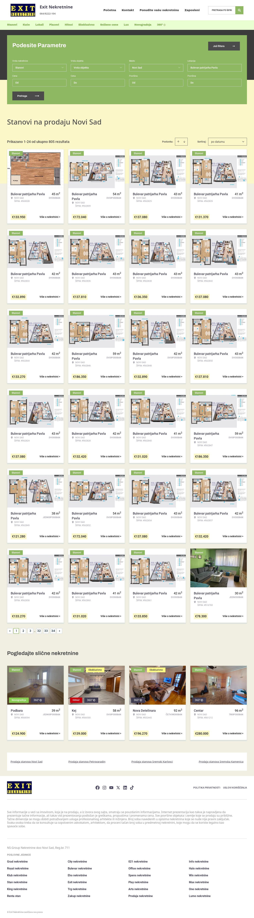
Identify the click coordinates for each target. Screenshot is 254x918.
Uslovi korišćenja (235, 786)
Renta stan (14, 895)
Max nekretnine (199, 881)
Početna (109, 10)
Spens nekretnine (139, 874)
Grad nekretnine (17, 860)
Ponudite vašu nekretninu (159, 10)
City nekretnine (77, 860)
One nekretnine (198, 888)
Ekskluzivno (86, 24)
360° (161, 24)
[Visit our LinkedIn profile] (125, 786)
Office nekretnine (139, 867)
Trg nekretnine (77, 888)
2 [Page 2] (23, 630)
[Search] (239, 10)
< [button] (10, 630)
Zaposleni (192, 10)
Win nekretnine (198, 874)
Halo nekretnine (199, 867)
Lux (126, 24)
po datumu (218, 140)
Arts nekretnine (138, 888)
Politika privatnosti (206, 786)
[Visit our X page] (118, 786)
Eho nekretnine (77, 874)
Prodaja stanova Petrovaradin (86, 760)
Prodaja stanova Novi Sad (27, 760)
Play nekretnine (138, 881)
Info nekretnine (198, 860)
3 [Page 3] (30, 630)
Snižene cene (109, 24)
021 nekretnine (138, 860)
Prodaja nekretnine (140, 895)
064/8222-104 (48, 13)
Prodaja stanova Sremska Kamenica (221, 760)
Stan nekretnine (17, 881)
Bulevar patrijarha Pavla (204, 66)
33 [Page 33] (46, 630)
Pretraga (28, 94)
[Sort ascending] (178, 140)
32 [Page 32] (39, 630)
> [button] (60, 630)
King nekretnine (17, 888)
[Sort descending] (184, 140)
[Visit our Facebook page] (97, 786)
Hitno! (69, 24)
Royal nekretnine (18, 867)
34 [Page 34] (53, 630)
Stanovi (12, 24)
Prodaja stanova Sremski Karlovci (152, 760)
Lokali (39, 24)
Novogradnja (142, 24)
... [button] (34, 630)
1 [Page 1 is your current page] (16, 630)
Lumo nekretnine (200, 895)
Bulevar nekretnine (80, 867)
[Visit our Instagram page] (104, 786)
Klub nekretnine (17, 874)
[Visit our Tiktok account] (132, 786)
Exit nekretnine (77, 881)
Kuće (26, 24)
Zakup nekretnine (79, 895)
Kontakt (128, 10)
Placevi (54, 24)
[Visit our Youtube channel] (111, 786)
